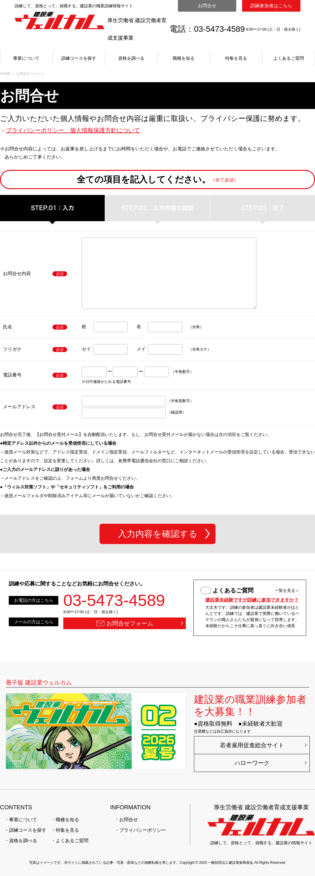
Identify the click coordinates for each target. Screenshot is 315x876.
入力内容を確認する (157, 534)
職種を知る (184, 58)
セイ (86, 348)
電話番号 (12, 374)
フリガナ (12, 349)
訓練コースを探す (78, 58)
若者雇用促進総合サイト (252, 745)
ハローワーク (252, 763)
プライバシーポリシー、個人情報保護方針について (73, 130)
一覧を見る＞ (287, 590)
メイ (141, 348)
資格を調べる (131, 58)
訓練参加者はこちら (271, 5)
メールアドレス (19, 406)
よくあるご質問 (288, 58)
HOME (5, 74)
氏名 (7, 326)
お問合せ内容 (17, 273)
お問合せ (207, 5)
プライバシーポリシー (142, 830)
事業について (26, 58)
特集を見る (236, 58)
